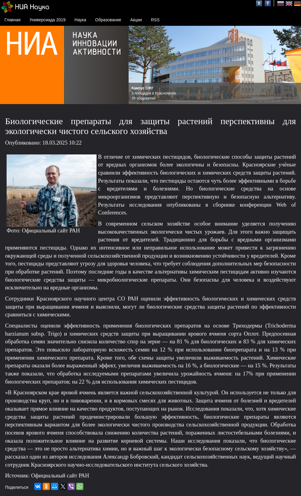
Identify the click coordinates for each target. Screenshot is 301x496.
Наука (80, 19)
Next (293, 65)
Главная (12, 19)
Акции (136, 19)
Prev (136, 65)
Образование (108, 19)
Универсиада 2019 (47, 19)
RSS (155, 19)
